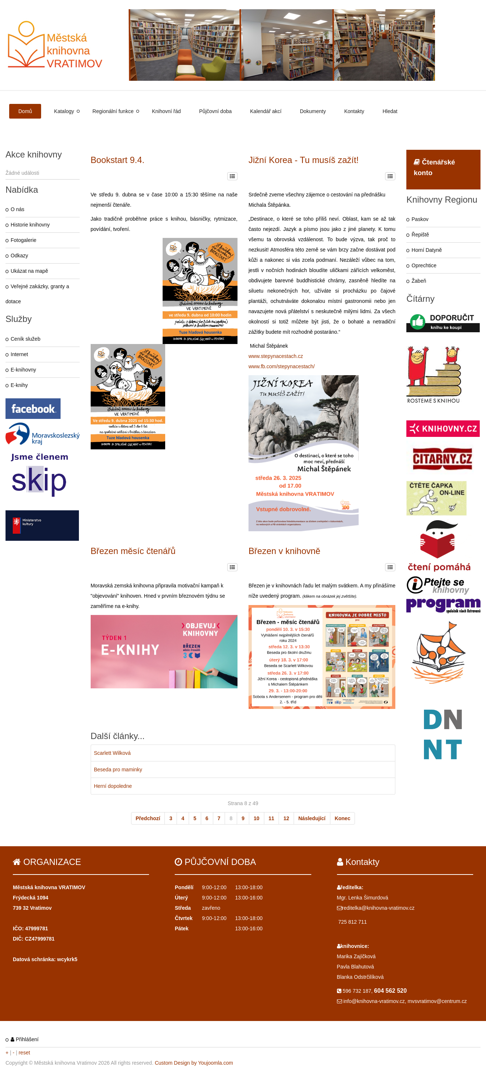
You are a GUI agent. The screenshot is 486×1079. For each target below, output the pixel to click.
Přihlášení (25, 1039)
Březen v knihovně (284, 551)
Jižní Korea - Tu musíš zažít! (304, 160)
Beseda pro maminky (118, 769)
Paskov (419, 219)
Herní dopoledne (113, 786)
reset (24, 1053)
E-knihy (19, 385)
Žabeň (418, 281)
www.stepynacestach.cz (276, 356)
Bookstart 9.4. (118, 160)
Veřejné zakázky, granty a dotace (37, 293)
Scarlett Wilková (112, 753)
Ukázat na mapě (29, 271)
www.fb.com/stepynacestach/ (282, 366)
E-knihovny (23, 370)
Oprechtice (423, 265)
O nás (17, 209)
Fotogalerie (23, 240)
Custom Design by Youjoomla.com (194, 1063)
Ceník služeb (25, 339)
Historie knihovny (30, 225)
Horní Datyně (426, 250)
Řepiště (420, 235)
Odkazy (19, 255)
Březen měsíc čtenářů (133, 551)
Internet (19, 354)
